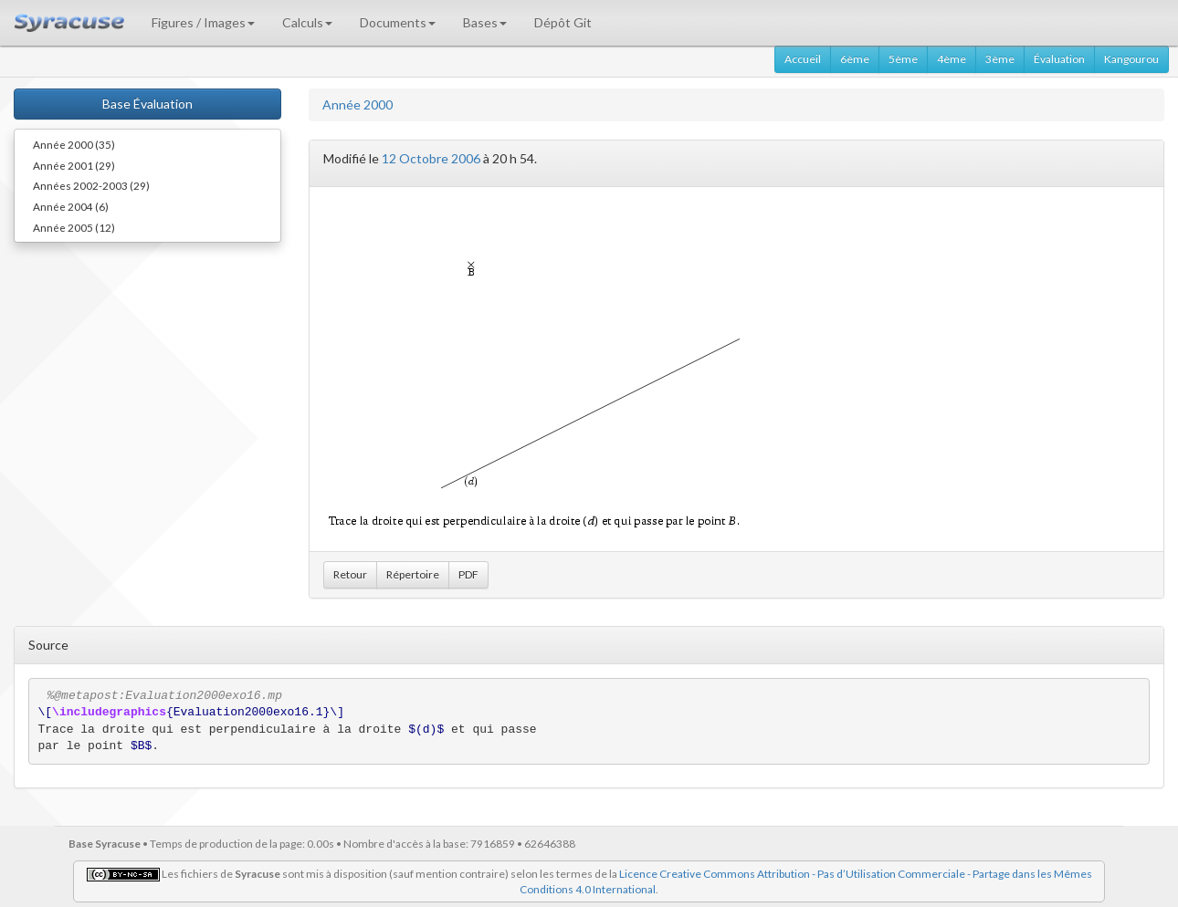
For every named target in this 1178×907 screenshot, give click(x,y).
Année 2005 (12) (74, 227)
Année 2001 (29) (74, 165)
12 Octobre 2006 (431, 158)
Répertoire (412, 574)
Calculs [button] (307, 22)
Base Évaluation (147, 103)
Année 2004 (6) (71, 206)
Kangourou (1131, 59)
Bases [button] (485, 22)
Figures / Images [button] (203, 22)
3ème (1000, 59)
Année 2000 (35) (74, 144)
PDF (468, 574)
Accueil (802, 59)
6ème (854, 59)
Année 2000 (357, 104)
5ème (903, 59)
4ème (951, 59)
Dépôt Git (563, 22)
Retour (350, 574)
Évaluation (1059, 59)
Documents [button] (398, 22)
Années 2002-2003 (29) (91, 185)
